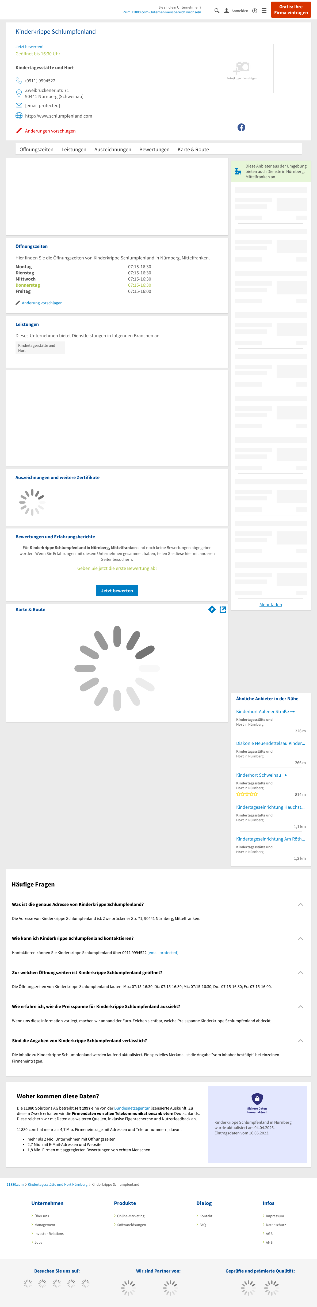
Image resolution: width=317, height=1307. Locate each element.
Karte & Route (193, 149)
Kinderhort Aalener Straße (262, 711)
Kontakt (206, 1215)
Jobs (38, 1242)
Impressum (275, 1215)
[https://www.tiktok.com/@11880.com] (42, 1284)
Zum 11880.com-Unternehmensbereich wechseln (162, 12)
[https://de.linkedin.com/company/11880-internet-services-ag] (86, 1284)
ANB (269, 1242)
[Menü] (266, 10)
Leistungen (74, 149)
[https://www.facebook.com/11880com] (28, 1284)
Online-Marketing (130, 1215)
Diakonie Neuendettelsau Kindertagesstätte (271, 743)
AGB (269, 1233)
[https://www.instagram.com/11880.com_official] (57, 1284)
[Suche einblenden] (219, 10)
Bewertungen (154, 149)
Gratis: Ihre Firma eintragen (291, 9)
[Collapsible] (300, 904)
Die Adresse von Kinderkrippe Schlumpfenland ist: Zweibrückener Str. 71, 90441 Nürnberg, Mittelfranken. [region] (106, 918)
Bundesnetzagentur (132, 1108)
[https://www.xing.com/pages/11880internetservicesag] (71, 1284)
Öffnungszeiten (37, 149)
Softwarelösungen (131, 1224)
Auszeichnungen (112, 149)
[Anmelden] (238, 10)
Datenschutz (276, 1224)
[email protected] (162, 952)
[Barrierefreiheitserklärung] (257, 10)
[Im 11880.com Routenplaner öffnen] (212, 608)
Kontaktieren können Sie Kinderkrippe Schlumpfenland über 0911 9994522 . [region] (95, 952)
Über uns (42, 1215)
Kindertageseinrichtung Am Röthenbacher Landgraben (271, 839)
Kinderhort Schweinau (258, 775)
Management (45, 1224)
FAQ (203, 1224)
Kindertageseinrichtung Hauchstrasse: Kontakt (271, 807)
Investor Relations (49, 1233)
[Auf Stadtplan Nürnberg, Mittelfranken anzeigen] (223, 609)
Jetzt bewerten (117, 591)
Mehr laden (270, 604)
